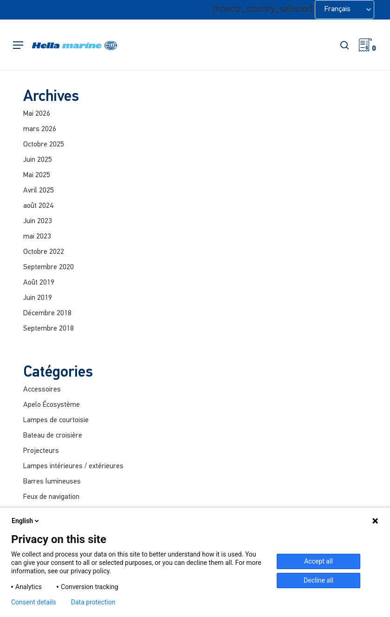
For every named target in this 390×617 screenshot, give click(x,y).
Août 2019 (38, 282)
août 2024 (38, 206)
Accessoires (42, 389)
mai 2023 (37, 236)
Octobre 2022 (43, 252)
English (26, 520)
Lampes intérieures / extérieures (73, 466)
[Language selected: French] (344, 9)
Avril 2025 (38, 190)
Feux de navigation (51, 497)
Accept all (318, 561)
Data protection (93, 602)
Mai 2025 (36, 175)
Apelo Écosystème (51, 405)
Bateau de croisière (52, 435)
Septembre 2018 (48, 328)
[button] (18, 45)
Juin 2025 (37, 160)
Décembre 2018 (47, 313)
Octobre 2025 (43, 144)
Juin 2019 (37, 298)
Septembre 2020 (48, 267)
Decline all (318, 580)
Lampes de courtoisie (56, 420)
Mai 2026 (36, 114)
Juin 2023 (37, 221)
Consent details (33, 602)
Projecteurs (41, 451)
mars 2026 (39, 129)
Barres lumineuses (52, 481)
